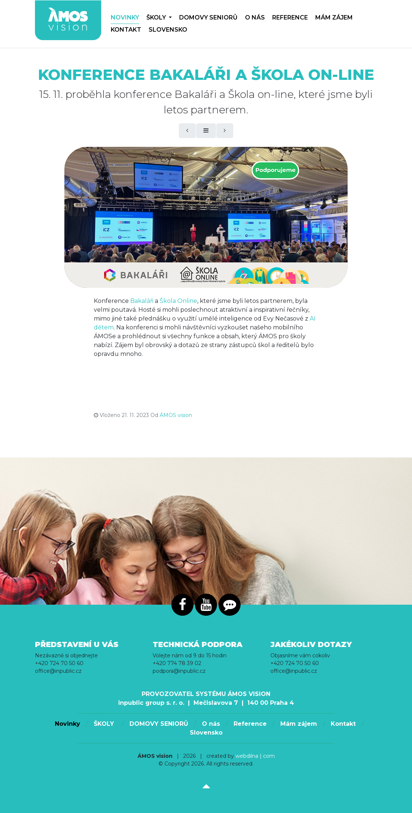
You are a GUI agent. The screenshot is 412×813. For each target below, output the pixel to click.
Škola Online (178, 300)
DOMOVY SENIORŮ (208, 17)
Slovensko (168, 29)
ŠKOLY (159, 17)
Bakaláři (141, 300)
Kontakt (126, 29)
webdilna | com (255, 756)
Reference (290, 17)
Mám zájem (334, 17)
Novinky (125, 17)
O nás (255, 17)
